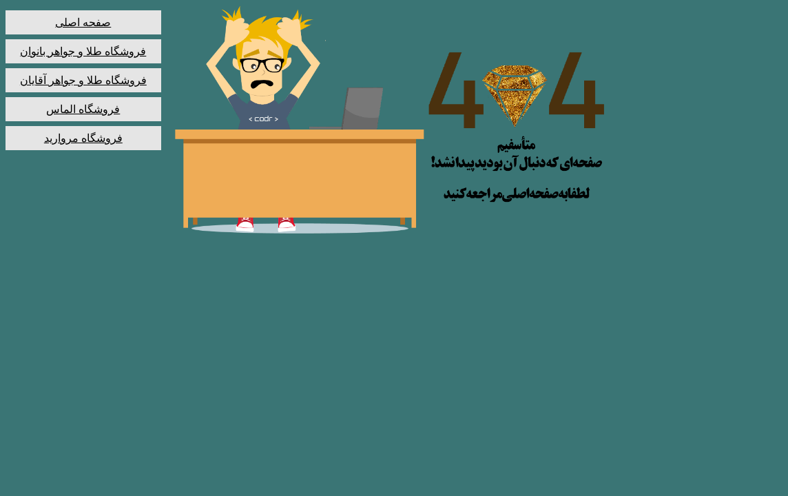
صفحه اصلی (83, 22)
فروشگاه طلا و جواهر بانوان (83, 51)
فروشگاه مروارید (83, 138)
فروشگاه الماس (83, 109)
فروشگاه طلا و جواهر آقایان (83, 80)
